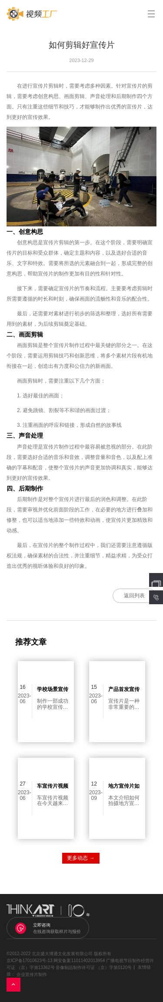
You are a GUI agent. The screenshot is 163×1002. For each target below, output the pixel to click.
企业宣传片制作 (32, 974)
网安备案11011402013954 (79, 960)
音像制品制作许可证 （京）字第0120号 (94, 967)
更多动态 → (80, 858)
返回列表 (134, 596)
